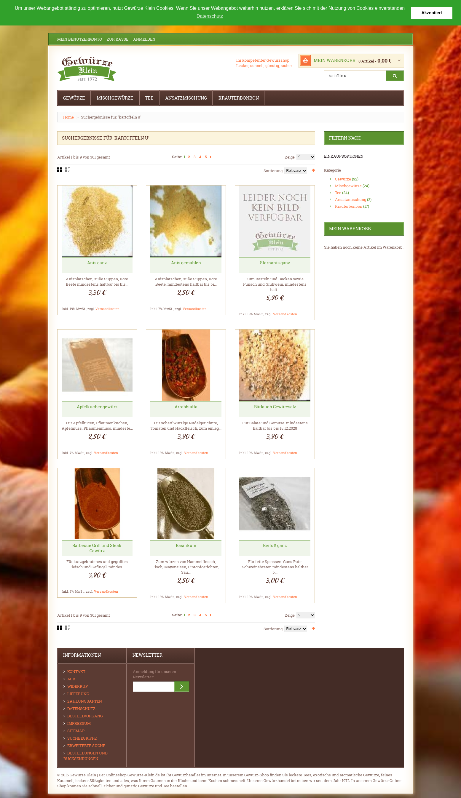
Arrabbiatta (186, 406)
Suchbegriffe (82, 738)
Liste (67, 169)
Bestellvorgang (85, 715)
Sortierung (273, 170)
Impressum (79, 723)
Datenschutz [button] (210, 16)
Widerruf (77, 686)
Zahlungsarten (84, 700)
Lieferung (78, 693)
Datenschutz (81, 708)
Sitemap (75, 730)
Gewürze (343, 178)
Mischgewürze (348, 185)
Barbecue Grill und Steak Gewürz (97, 547)
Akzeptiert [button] (431, 12)
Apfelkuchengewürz (97, 406)
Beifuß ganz (275, 545)
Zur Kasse (117, 38)
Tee (338, 192)
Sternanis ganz (275, 262)
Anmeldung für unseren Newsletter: (154, 674)
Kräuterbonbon (348, 206)
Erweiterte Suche (86, 745)
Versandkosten (107, 308)
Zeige (290, 156)
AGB (71, 678)
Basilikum (186, 545)
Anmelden (144, 38)
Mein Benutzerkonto (79, 38)
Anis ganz (97, 262)
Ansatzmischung (350, 199)
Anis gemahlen (186, 262)
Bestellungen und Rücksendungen (85, 755)
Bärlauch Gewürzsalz (275, 406)
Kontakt (76, 671)
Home (68, 116)
